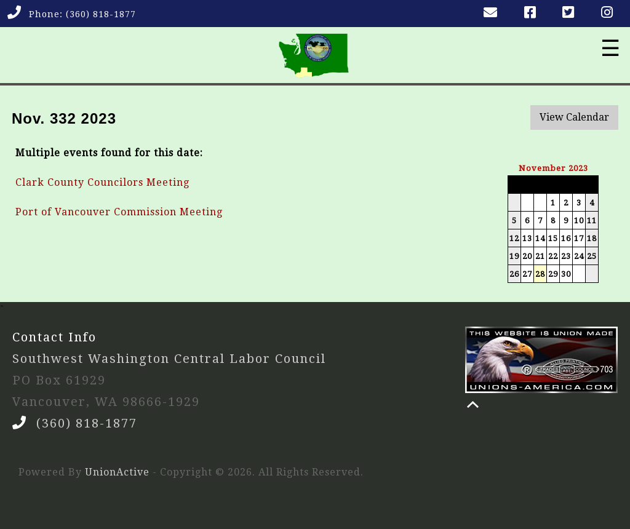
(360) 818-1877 (101, 14)
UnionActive (117, 472)
